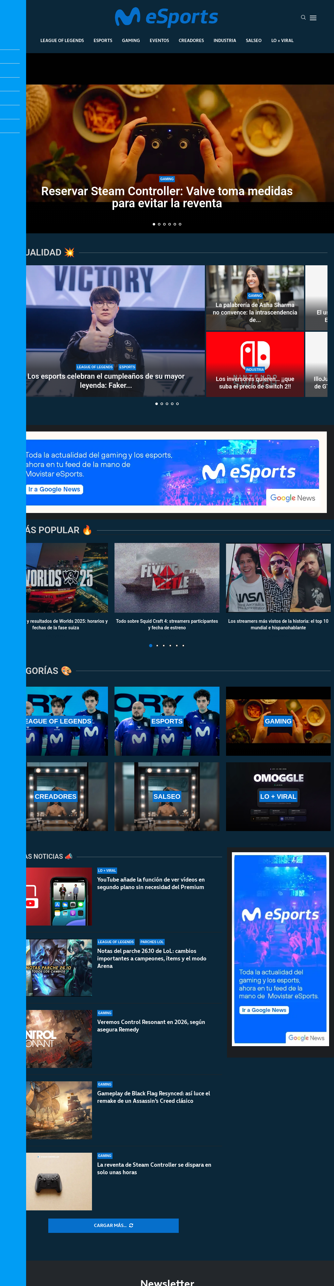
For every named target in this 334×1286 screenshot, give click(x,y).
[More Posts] (113, 1226)
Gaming (131, 40)
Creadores (191, 40)
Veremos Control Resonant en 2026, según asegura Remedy (151, 1026)
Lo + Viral (282, 40)
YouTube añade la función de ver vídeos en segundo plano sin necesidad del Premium (151, 883)
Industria (225, 40)
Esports (103, 40)
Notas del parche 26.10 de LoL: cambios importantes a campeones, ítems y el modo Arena (151, 958)
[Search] (303, 18)
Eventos (159, 40)
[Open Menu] (313, 18)
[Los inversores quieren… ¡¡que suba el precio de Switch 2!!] (255, 364)
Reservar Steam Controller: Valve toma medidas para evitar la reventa (167, 197)
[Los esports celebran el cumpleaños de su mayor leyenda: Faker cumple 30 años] (106, 331)
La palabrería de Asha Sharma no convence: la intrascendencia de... (255, 312)
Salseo (254, 40)
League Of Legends (62, 40)
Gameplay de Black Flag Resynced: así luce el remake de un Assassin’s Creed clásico (153, 1102)
